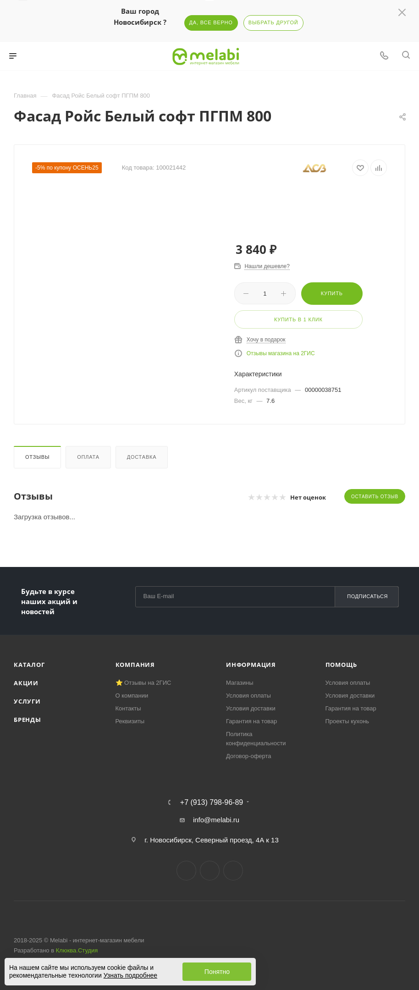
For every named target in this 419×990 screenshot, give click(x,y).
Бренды (27, 719)
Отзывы (37, 457)
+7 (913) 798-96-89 (211, 802)
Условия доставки (251, 708)
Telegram (210, 870)
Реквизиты (130, 721)
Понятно (217, 971)
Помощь (341, 664)
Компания (135, 664)
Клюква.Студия (77, 950)
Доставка (142, 457)
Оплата (88, 457)
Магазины (240, 682)
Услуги (27, 701)
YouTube (233, 870)
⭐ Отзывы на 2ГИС (143, 682)
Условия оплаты (248, 695)
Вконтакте (186, 870)
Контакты (128, 708)
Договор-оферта (248, 756)
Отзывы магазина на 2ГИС (281, 353)
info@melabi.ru (216, 820)
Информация (251, 664)
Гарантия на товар (251, 721)
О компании (132, 695)
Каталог (29, 664)
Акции (26, 683)
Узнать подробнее (130, 975)
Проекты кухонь (347, 721)
